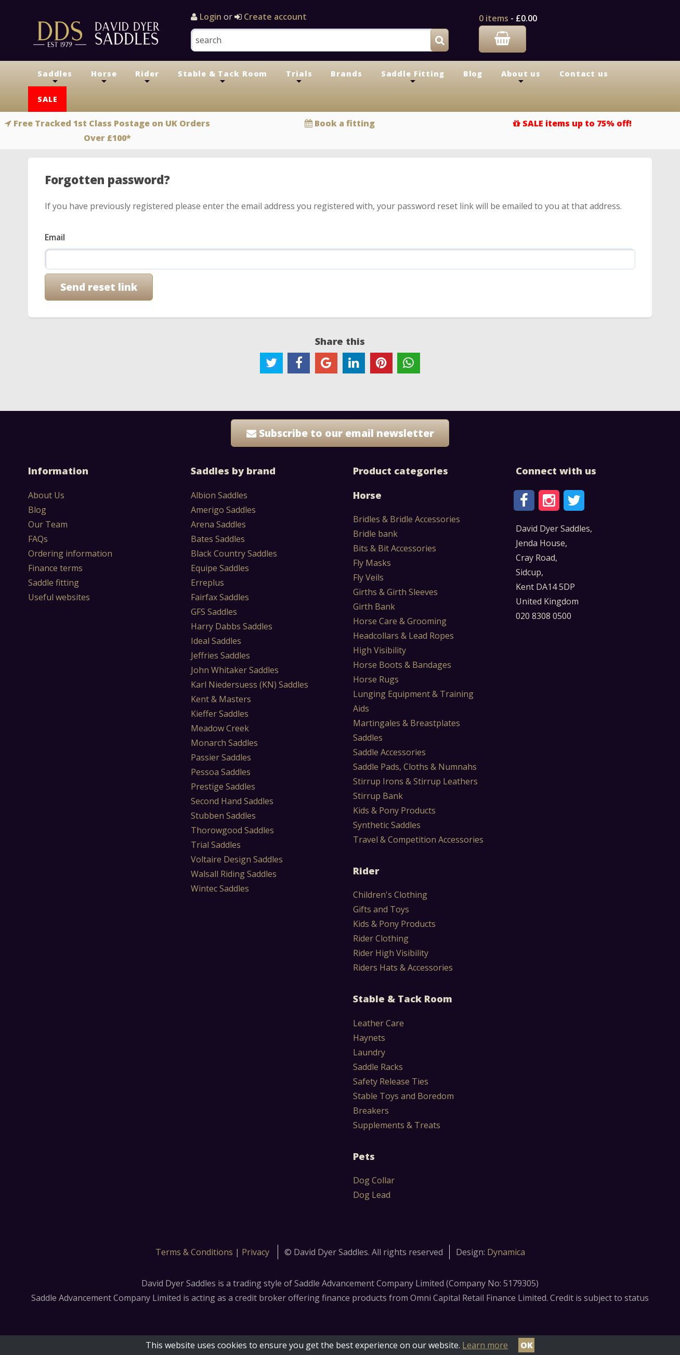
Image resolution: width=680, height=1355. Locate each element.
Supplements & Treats (396, 1125)
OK (526, 1345)
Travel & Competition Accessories (418, 839)
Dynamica (506, 1252)
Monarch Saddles (224, 743)
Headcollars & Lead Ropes (403, 635)
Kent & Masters (221, 699)
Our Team (48, 524)
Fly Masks (372, 563)
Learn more (485, 1345)
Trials (299, 77)
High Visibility (379, 650)
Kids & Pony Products (394, 810)
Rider (147, 77)
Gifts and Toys (381, 909)
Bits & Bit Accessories (394, 548)
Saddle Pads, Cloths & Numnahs (415, 766)
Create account (274, 16)
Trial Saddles (216, 844)
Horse (103, 77)
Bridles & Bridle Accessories (406, 519)
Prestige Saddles (223, 786)
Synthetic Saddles (387, 825)
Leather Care (378, 1023)
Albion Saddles (219, 495)
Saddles (54, 77)
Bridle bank (375, 533)
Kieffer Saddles (220, 713)
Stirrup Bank (378, 796)
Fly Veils (368, 577)
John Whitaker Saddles (235, 670)
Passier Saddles (221, 757)
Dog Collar (374, 1180)
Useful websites (59, 597)
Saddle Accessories (389, 752)
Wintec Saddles (220, 888)
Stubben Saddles (223, 815)
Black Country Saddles (234, 553)
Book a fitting (345, 123)
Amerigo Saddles (223, 509)
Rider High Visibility (390, 953)
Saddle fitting (53, 582)
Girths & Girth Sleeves (395, 592)
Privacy (255, 1252)
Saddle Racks (378, 1067)
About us (521, 77)
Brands (346, 74)
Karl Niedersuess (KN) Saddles (249, 684)
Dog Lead (371, 1195)
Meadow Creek (220, 728)
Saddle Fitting (412, 77)
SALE (47, 99)
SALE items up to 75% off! (577, 123)
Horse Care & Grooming (400, 621)
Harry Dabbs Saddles (231, 626)
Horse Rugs (376, 679)
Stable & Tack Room (223, 77)
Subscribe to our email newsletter (340, 433)
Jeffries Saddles (220, 655)
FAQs (38, 539)
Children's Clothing (390, 894)
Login (210, 16)
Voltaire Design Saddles (237, 859)
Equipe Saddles (220, 568)
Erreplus (207, 582)
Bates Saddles (218, 539)
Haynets (369, 1037)
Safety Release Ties (390, 1081)
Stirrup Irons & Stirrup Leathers (415, 781)
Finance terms (55, 568)
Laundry (369, 1052)
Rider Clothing (381, 938)
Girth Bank (374, 606)
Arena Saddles (218, 524)
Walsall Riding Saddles (234, 874)
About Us (46, 495)
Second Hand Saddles (232, 801)
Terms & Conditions (195, 1252)
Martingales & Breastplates (406, 723)
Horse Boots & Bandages (402, 664)
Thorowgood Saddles (232, 830)
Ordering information (70, 553)
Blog (472, 74)
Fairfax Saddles (220, 597)
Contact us (583, 74)
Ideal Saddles (216, 641)
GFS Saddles (214, 611)
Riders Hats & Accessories (403, 967)
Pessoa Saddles (221, 772)
